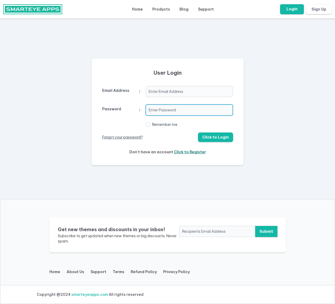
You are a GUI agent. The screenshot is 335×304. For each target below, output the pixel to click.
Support (206, 9)
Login (292, 9)
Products (161, 9)
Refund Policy (144, 271)
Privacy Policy (176, 271)
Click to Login (215, 137)
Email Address (115, 90)
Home (137, 9)
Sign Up (319, 9)
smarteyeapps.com (89, 294)
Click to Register (190, 152)
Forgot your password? (122, 137)
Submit (266, 231)
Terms (118, 271)
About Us (75, 271)
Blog (184, 9)
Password (111, 109)
